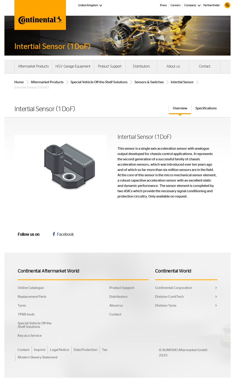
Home (19, 82)
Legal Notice (59, 350)
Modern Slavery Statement (38, 357)
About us (173, 66)
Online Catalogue (31, 288)
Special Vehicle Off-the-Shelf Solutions (99, 82)
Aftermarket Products (33, 66)
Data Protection (85, 350)
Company (190, 5)
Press (163, 5)
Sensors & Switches (149, 82)
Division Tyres (165, 305)
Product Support (109, 66)
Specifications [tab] (206, 108)
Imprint (39, 350)
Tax (104, 350)
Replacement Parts (32, 296)
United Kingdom (90, 5)
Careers (176, 5)
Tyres (22, 305)
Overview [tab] (180, 108)
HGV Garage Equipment (73, 66)
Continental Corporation (173, 288)
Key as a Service (30, 335)
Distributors (141, 66)
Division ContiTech (169, 296)
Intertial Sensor (182, 82)
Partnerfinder (211, 5)
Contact (204, 66)
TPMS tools (26, 314)
